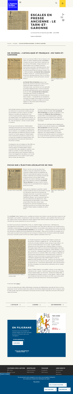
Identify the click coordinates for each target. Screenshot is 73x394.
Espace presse (59, 374)
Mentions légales (59, 370)
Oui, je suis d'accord (56, 386)
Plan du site (58, 372)
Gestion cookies (5, 375)
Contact (11, 370)
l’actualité (14, 304)
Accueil (9, 43)
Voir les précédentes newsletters (22, 351)
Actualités (15, 43)
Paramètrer (63, 390)
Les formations (56, 304)
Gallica (18, 283)
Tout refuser (49, 390)
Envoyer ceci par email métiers (63, 17)
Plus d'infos (36, 383)
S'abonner (16, 343)
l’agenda (35, 304)
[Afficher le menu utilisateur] (62, 3)
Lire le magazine (55, 328)
